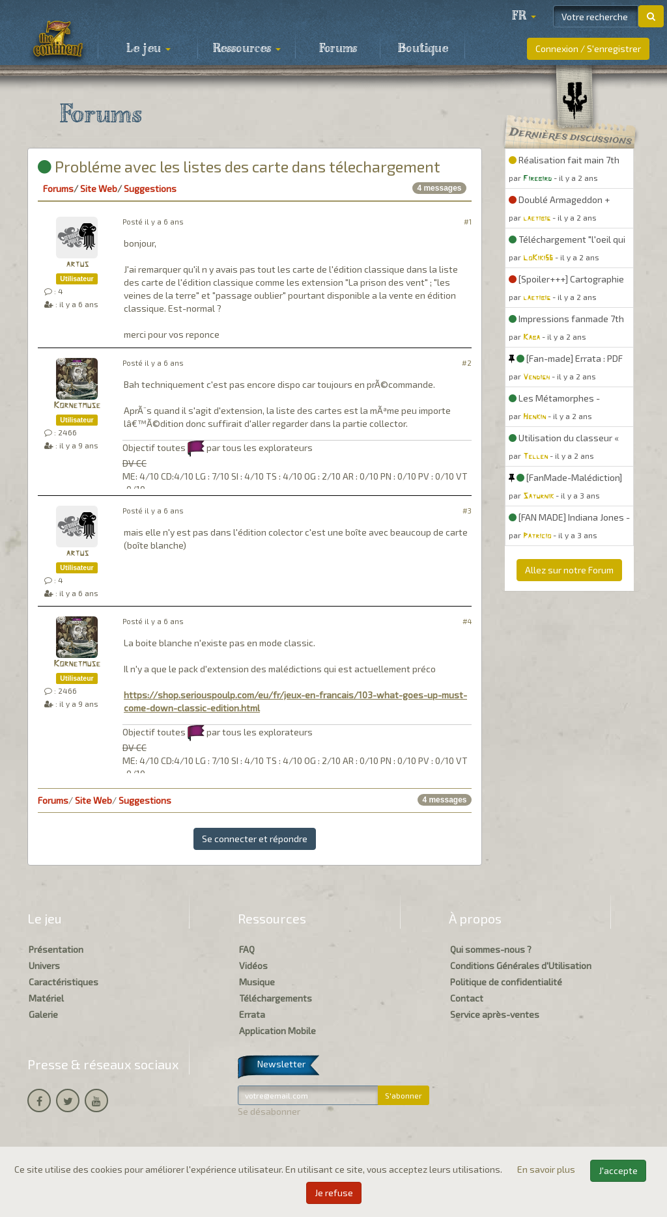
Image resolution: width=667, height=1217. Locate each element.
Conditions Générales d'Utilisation (520, 965)
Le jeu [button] (148, 49)
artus (77, 264)
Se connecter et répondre (254, 838)
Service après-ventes (494, 1014)
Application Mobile (277, 1030)
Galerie (43, 1014)
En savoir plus (547, 1169)
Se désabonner (269, 1111)
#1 (468, 221)
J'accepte (618, 1170)
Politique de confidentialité (506, 981)
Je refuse (334, 1192)
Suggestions (150, 188)
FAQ (247, 949)
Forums (338, 49)
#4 (467, 621)
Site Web (98, 188)
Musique (257, 981)
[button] (524, 16)
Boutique (423, 49)
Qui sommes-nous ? (491, 949)
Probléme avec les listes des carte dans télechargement (239, 166)
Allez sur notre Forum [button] (569, 569)
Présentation (56, 949)
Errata (252, 1014)
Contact (466, 998)
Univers (44, 965)
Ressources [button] (247, 49)
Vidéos (253, 965)
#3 (467, 510)
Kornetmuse (76, 406)
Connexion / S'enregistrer (588, 48)
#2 (467, 363)
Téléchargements (275, 998)
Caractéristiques (63, 981)
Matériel (46, 998)
